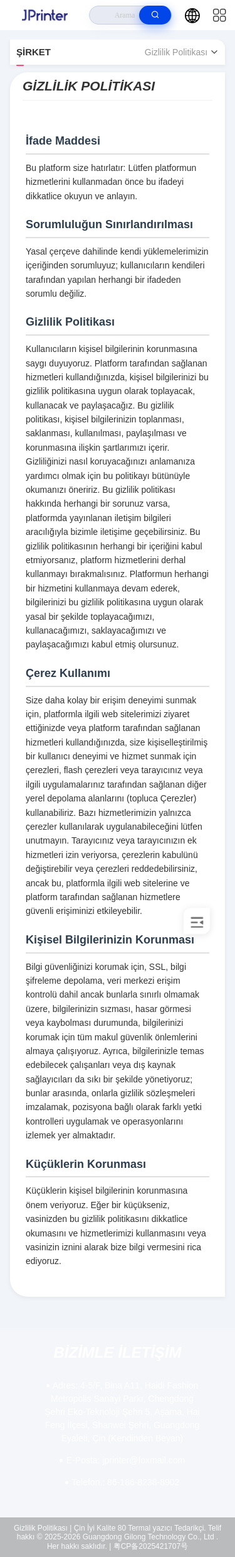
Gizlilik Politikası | (42, 1528)
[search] (155, 15)
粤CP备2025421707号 (150, 1546)
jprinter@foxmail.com (125, 1460)
